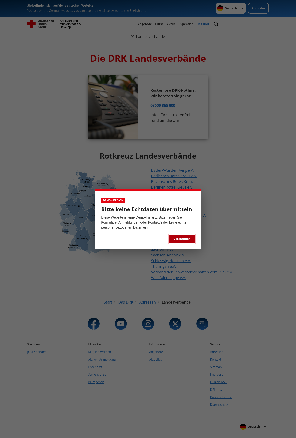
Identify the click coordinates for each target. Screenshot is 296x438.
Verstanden (182, 239)
